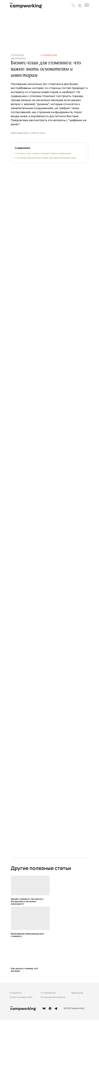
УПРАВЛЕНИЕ (49, 55)
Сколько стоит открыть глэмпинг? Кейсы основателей (43, 153)
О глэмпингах (48, 993)
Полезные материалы (53, 997)
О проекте (16, 993)
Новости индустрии (21, 997)
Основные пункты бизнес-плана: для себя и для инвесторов (46, 157)
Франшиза (77, 993)
